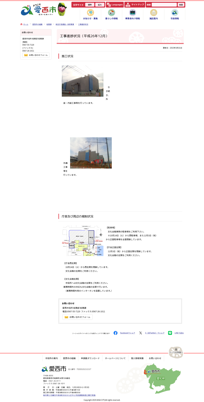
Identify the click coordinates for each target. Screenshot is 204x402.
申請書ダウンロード (90, 358)
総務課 (49, 24)
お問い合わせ (155, 358)
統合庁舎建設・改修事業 (65, 24)
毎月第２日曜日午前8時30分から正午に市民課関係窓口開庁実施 (69, 395)
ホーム (24, 24)
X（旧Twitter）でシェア (151, 333)
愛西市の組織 (37, 24)
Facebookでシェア (124, 333)
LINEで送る (176, 333)
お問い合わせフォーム (77, 317)
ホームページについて (115, 358)
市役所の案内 (51, 358)
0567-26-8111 (55, 381)
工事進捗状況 (83, 24)
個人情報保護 (137, 358)
